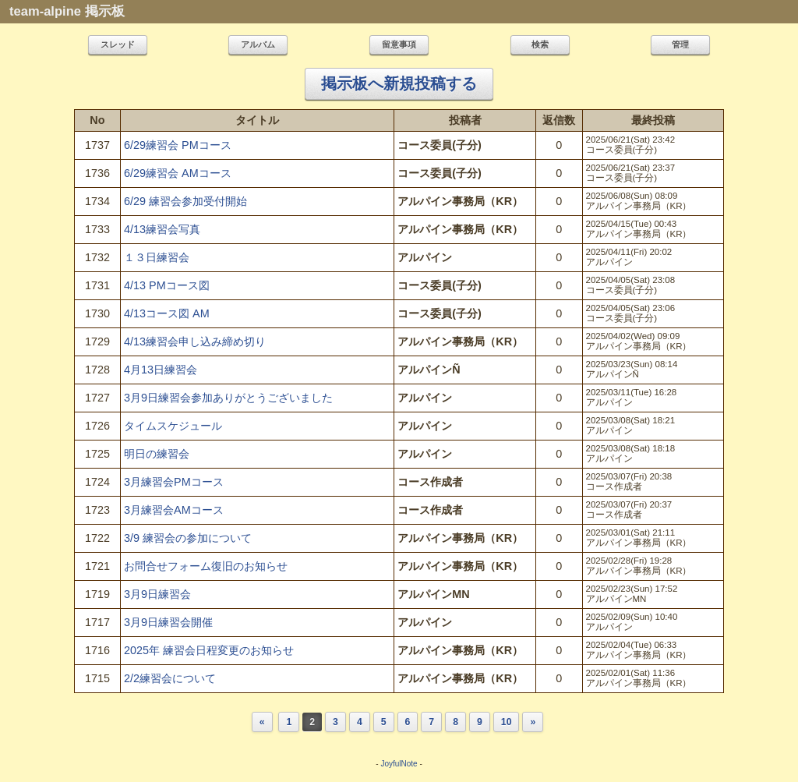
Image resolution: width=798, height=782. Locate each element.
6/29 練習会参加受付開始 (185, 201)
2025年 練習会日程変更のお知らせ (209, 650)
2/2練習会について (170, 678)
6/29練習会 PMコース (177, 145)
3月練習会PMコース (174, 482)
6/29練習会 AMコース (177, 173)
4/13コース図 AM (167, 313)
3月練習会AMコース (174, 510)
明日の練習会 (156, 454)
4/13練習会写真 (162, 229)
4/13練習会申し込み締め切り (195, 341)
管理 (680, 44)
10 (506, 722)
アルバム (258, 44)
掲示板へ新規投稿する (399, 83)
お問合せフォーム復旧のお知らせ (206, 566)
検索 (540, 44)
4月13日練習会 (160, 369)
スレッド (118, 44)
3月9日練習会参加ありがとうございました (228, 397)
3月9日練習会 (157, 594)
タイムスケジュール (173, 425)
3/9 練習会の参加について (188, 538)
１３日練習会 (156, 257)
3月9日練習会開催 (168, 622)
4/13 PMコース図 (167, 285)
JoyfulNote (398, 763)
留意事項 (399, 44)
